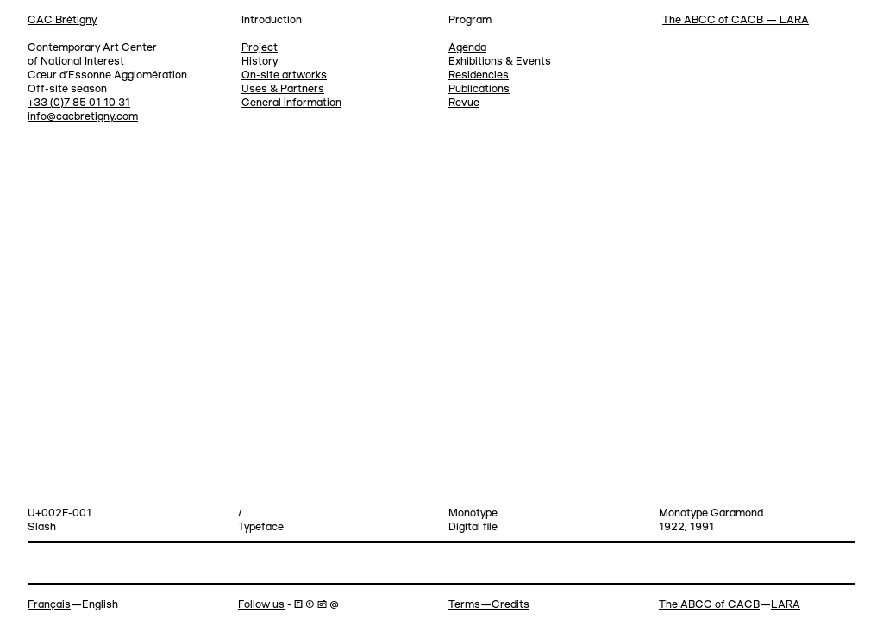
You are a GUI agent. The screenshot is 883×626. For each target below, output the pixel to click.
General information (291, 103)
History (259, 61)
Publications (479, 89)
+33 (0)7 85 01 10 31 (79, 103)
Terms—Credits (488, 605)
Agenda (467, 48)
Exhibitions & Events (499, 61)
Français (49, 605)
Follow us (261, 605)
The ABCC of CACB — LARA (735, 20)
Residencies (478, 75)
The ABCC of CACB (709, 605)
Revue (463, 103)
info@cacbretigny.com (83, 117)
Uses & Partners (282, 89)
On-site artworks (284, 75)
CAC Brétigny (62, 20)
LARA (785, 605)
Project (259, 48)
